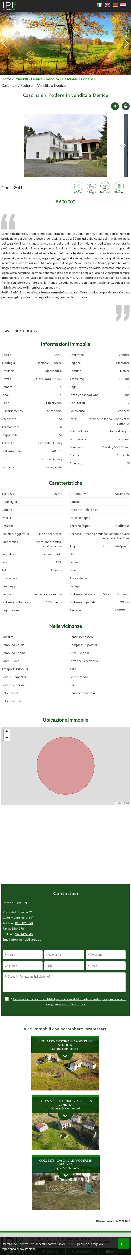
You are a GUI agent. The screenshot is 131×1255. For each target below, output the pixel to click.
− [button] (6, 738)
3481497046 (24, 934)
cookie (71, 1244)
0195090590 (24, 923)
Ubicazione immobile (65, 720)
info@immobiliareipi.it (26, 939)
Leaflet (119, 803)
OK (123, 1244)
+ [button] (6, 732)
